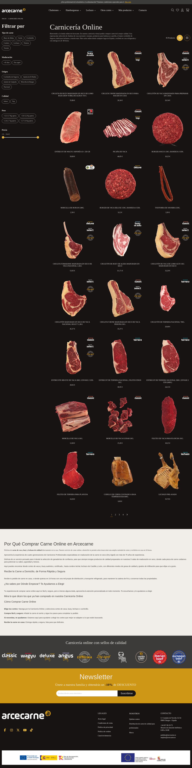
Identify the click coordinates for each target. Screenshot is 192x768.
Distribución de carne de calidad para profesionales (142, 726)
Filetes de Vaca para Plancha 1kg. (167, 438)
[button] (126, 10)
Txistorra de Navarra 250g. (167, 208)
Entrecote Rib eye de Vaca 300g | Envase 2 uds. (72, 380)
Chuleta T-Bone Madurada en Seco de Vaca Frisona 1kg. (120, 323)
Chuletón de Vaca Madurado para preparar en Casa (167, 95)
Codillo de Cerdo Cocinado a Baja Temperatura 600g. (120, 496)
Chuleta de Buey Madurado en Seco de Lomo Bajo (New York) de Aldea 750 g (72, 95)
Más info (128, 2)
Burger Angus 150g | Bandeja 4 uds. (168, 152)
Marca (131, 733)
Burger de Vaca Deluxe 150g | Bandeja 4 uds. (120, 208)
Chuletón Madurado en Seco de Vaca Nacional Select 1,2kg (72, 323)
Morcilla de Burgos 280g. (72, 208)
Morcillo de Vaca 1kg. (72, 438)
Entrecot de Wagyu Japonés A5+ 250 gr (72, 152)
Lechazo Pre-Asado (168, 494)
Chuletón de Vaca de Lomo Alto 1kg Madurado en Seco (167, 265)
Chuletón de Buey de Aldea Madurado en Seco (120, 265)
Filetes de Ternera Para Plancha (72, 494)
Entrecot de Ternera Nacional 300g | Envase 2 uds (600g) (167, 381)
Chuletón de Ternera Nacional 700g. (167, 322)
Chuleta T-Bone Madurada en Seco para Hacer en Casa (120, 95)
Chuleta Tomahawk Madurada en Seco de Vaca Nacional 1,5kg (72, 265)
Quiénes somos (134, 719)
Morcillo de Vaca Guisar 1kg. (120, 438)
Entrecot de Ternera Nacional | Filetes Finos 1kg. (120, 381)
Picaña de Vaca (120, 152)
